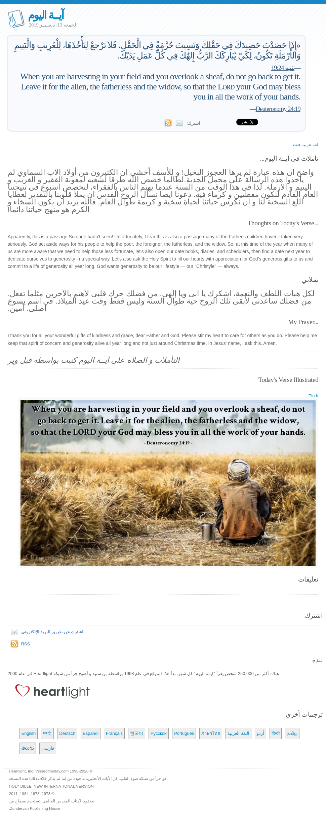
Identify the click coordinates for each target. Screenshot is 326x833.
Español (90, 733)
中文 (47, 733)
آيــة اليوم (46, 15)
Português (184, 733)
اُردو (260, 733)
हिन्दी (276, 733)
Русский (159, 733)
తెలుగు (28, 748)
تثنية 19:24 (282, 67)
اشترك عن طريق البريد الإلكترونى (45, 631)
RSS (25, 643)
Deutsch (67, 733)
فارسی (47, 748)
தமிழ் (292, 733)
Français (114, 733)
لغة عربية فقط (305, 144)
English (29, 733)
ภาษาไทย (210, 733)
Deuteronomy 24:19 (278, 108)
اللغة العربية (238, 733)
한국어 (136, 733)
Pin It (314, 395)
